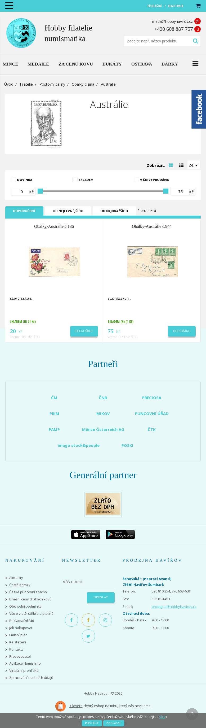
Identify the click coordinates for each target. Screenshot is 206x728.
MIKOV (103, 413)
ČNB (103, 397)
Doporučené (24, 211)
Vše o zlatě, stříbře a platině (31, 614)
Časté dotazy (19, 585)
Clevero (69, 706)
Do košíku (84, 331)
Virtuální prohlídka (24, 671)
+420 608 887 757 (173, 29)
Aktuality (16, 578)
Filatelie (26, 84)
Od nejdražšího (114, 211)
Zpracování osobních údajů (31, 678)
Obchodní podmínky (25, 606)
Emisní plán (18, 635)
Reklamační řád (21, 621)
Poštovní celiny (52, 84)
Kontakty (16, 649)
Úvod (8, 84)
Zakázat (113, 723)
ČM (54, 397)
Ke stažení (17, 642)
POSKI (127, 445)
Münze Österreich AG (103, 429)
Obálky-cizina (83, 84)
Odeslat (101, 597)
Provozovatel (20, 657)
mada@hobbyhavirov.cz (172, 21)
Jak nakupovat (20, 628)
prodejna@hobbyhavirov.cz (174, 606)
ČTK (152, 429)
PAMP (54, 429)
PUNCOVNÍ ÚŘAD (152, 413)
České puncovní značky (28, 592)
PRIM (54, 413)
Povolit (91, 723)
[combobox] (193, 165)
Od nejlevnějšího (68, 211)
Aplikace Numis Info (25, 663)
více (162, 716)
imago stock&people (79, 445)
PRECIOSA (151, 397)
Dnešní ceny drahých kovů (30, 599)
